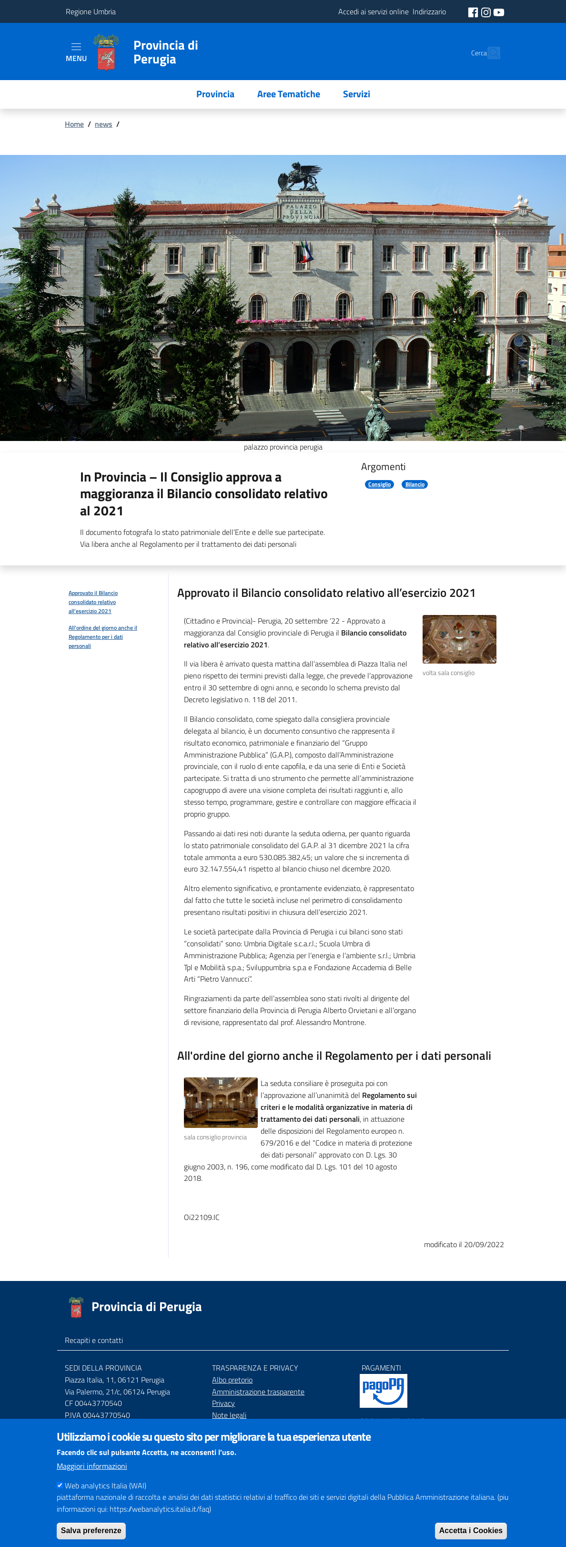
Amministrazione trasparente (258, 1391)
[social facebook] (474, 11)
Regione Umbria (91, 11)
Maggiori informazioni (92, 1466)
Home (74, 124)
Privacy (223, 1403)
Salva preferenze (91, 1531)
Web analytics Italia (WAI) (105, 1485)
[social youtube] (499, 11)
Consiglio (379, 484)
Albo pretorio (232, 1379)
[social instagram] (487, 11)
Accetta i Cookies (471, 1531)
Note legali (229, 1415)
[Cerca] (488, 52)
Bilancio (414, 484)
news (103, 124)
